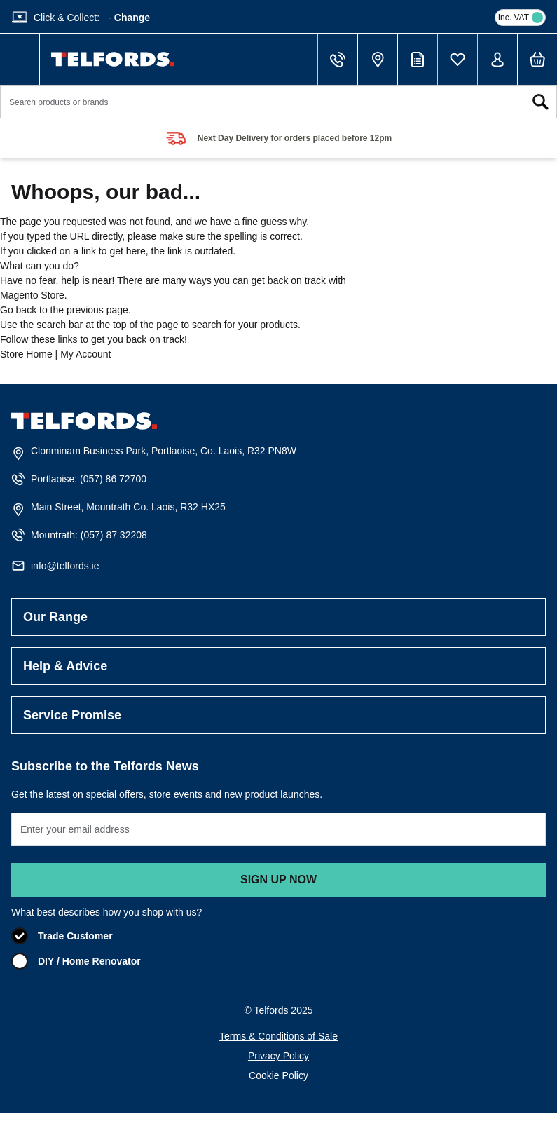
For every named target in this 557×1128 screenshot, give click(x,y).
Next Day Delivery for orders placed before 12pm (295, 138)
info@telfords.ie (65, 565)
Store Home (26, 354)
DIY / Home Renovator (89, 961)
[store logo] (112, 59)
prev (19, 138)
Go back (18, 309)
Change (132, 17)
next (537, 138)
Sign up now (278, 879)
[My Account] (497, 59)
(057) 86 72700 (113, 478)
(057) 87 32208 (114, 535)
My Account (85, 354)
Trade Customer (75, 936)
